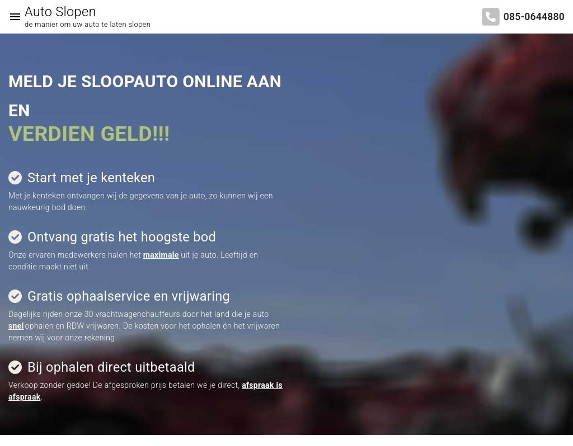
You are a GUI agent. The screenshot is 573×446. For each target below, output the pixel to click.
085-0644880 (534, 16)
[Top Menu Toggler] (12, 16)
